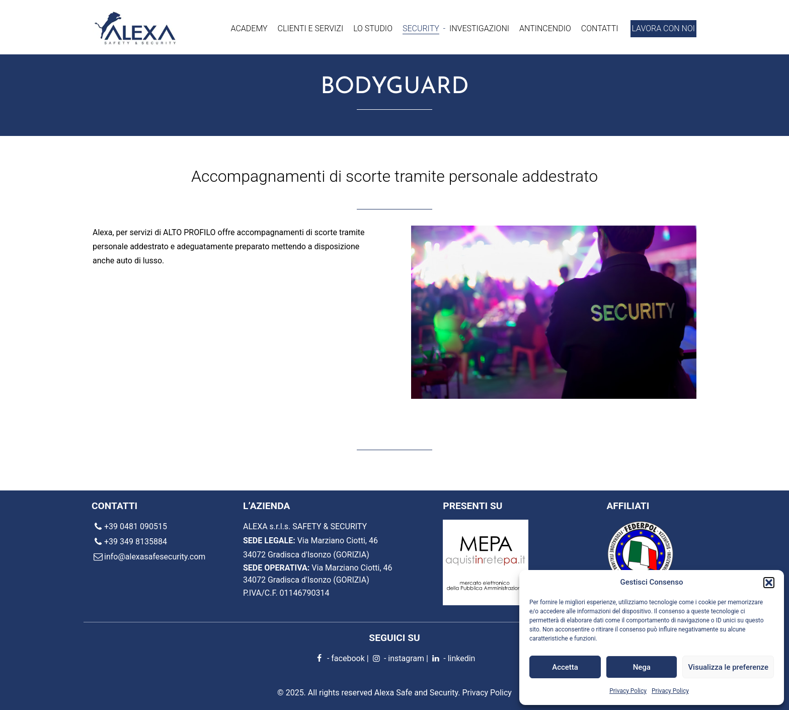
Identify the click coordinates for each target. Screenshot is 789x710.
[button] (769, 583)
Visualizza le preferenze (728, 667)
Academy (249, 28)
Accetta (565, 667)
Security (421, 28)
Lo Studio (372, 28)
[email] (167, 557)
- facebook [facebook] (339, 658)
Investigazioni (479, 28)
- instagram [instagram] (397, 658)
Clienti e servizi (311, 28)
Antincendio (545, 28)
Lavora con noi (663, 28)
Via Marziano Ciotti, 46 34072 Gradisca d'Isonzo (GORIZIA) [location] (317, 574)
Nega (642, 667)
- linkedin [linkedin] (453, 658)
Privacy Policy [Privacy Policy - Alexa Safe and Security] (487, 692)
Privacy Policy (628, 690)
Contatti (599, 28)
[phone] (167, 527)
